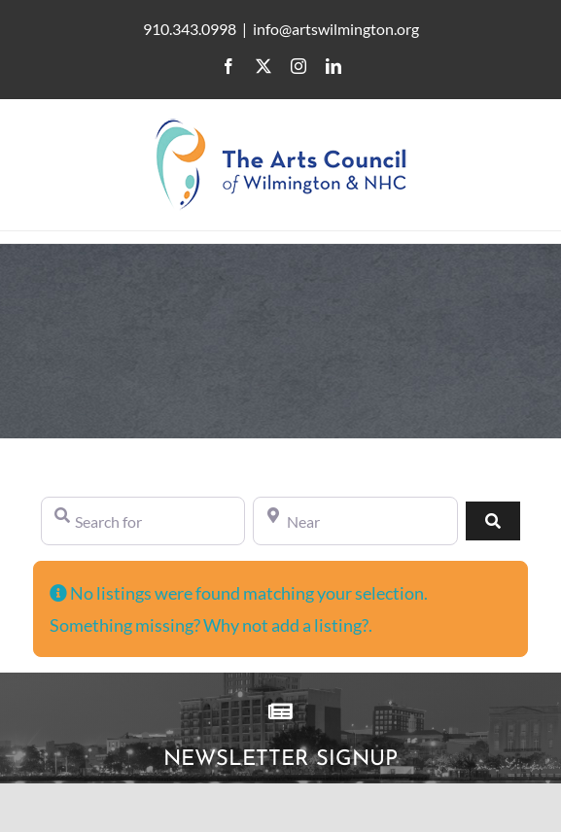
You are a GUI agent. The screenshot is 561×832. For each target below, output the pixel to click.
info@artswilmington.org (336, 28)
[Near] (355, 521)
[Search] (493, 521)
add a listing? (319, 625)
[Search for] (143, 521)
